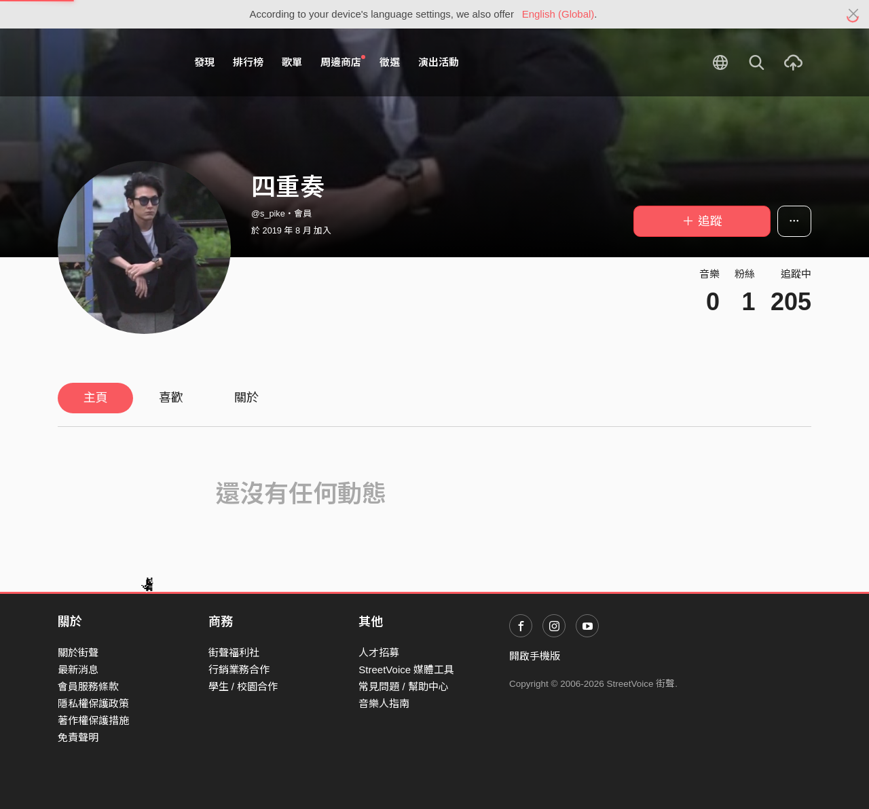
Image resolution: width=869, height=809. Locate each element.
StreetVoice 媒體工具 (406, 669)
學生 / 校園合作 (243, 686)
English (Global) (558, 14)
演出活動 (438, 62)
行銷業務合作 (239, 669)
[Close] (853, 14)
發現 (204, 62)
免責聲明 (78, 737)
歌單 (292, 62)
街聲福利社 (233, 652)
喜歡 (171, 397)
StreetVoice (114, 62)
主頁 (96, 397)
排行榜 (248, 62)
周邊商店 (342, 62)
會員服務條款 (88, 686)
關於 (246, 397)
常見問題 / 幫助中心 (403, 686)
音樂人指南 (383, 703)
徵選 (390, 62)
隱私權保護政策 (93, 703)
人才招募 (378, 652)
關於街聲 (78, 652)
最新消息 (78, 669)
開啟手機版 (534, 656)
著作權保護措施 (93, 720)
